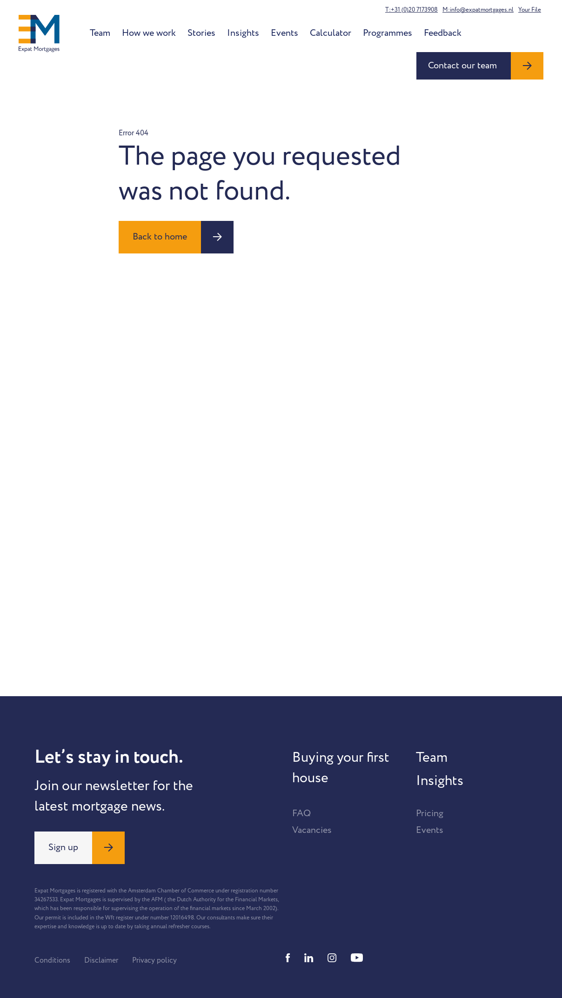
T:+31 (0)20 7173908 (411, 10)
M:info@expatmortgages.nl (478, 10)
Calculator (330, 33)
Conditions (52, 960)
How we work (149, 33)
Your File (529, 10)
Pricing (429, 813)
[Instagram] (332, 957)
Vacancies (312, 830)
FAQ (301, 813)
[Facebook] (288, 957)
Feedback (443, 33)
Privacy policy (154, 960)
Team (100, 33)
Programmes (387, 33)
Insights (243, 33)
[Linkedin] (309, 957)
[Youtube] (357, 957)
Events (284, 33)
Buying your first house (340, 768)
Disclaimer (101, 960)
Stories (201, 33)
